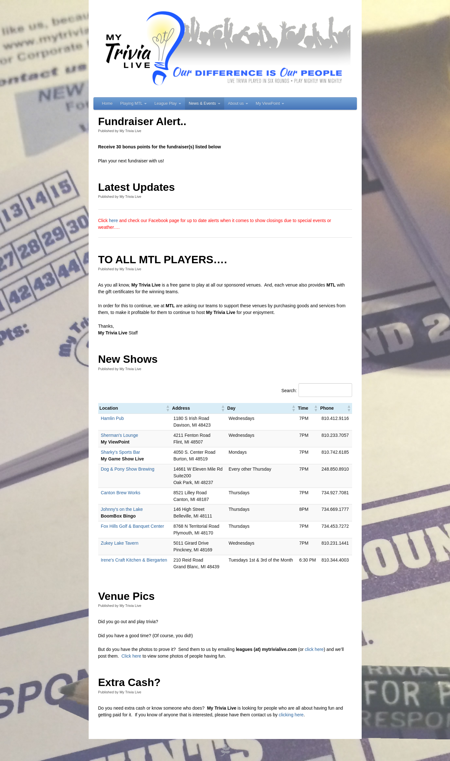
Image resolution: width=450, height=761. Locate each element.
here (114, 220)
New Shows (128, 359)
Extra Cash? (129, 682)
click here (314, 649)
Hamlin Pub (112, 418)
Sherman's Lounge (119, 435)
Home (107, 103)
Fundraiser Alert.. (142, 121)
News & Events (204, 103)
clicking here (291, 714)
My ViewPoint (270, 103)
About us (238, 103)
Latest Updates (136, 187)
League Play (167, 103)
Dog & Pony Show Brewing (127, 469)
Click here (131, 656)
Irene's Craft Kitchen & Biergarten (134, 560)
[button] (167, 408)
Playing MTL (133, 103)
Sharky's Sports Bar (120, 452)
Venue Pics (126, 596)
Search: (289, 390)
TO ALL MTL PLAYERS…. (162, 259)
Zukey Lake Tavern (119, 543)
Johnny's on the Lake (122, 509)
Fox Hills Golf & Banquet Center (132, 526)
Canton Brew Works (120, 492)
